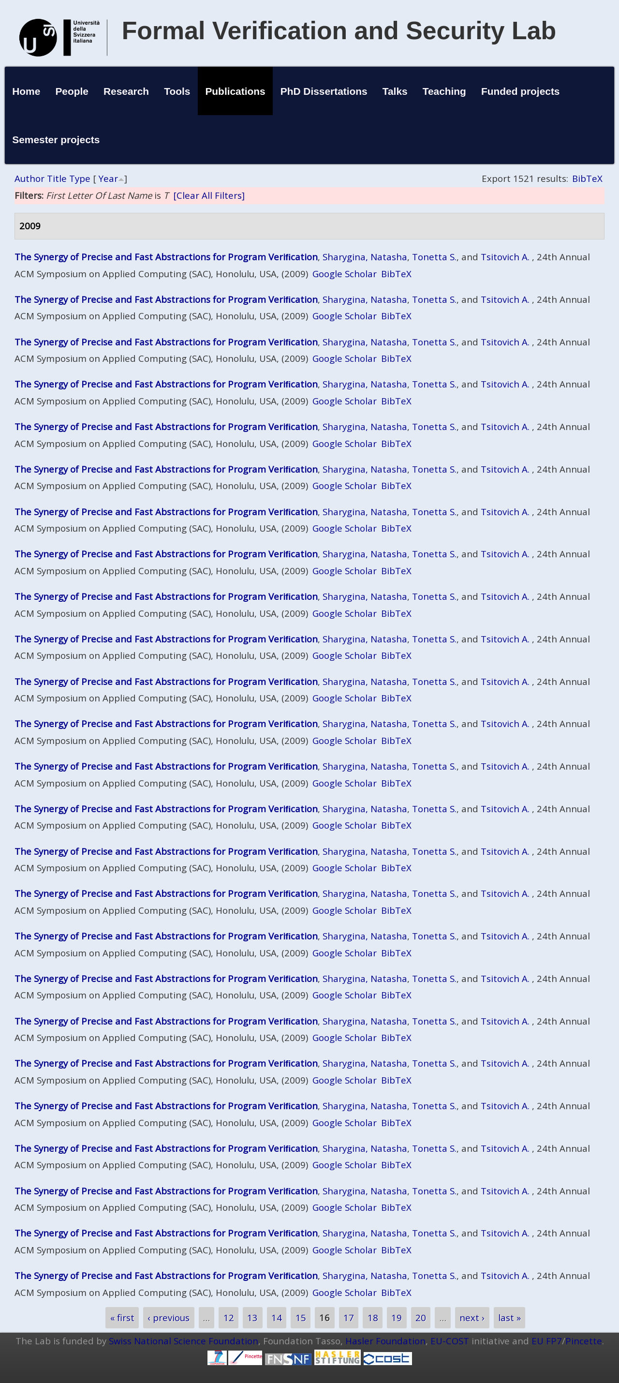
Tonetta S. (434, 257)
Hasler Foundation (385, 1341)
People (71, 91)
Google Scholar (344, 274)
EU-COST (449, 1341)
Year (108, 178)
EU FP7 (546, 1341)
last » (509, 1318)
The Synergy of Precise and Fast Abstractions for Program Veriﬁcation (166, 257)
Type (79, 178)
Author (29, 178)
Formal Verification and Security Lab (339, 30)
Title (57, 178)
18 (373, 1318)
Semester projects (56, 139)
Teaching (444, 91)
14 (276, 1318)
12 (228, 1318)
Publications (235, 91)
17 (348, 1318)
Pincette (583, 1341)
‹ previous (168, 1318)
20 (420, 1318)
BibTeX (587, 178)
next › (472, 1318)
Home (26, 91)
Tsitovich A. (505, 257)
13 (252, 1318)
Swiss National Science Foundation (183, 1341)
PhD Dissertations (324, 91)
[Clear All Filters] (209, 195)
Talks (395, 91)
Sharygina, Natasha (365, 257)
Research (126, 91)
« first (122, 1318)
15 (300, 1318)
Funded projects (520, 91)
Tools (177, 91)
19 (396, 1318)
